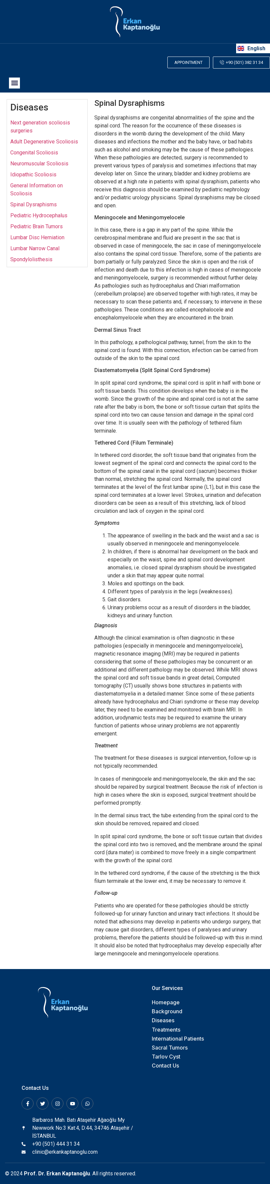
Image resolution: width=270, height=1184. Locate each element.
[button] (14, 82)
